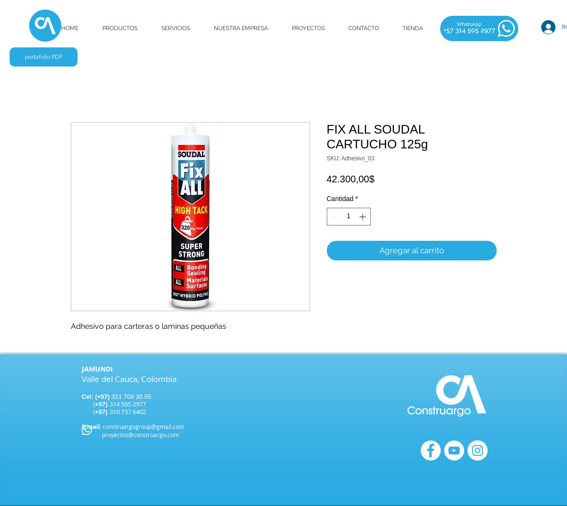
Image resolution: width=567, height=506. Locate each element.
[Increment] (363, 216)
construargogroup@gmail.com (143, 426)
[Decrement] (334, 216)
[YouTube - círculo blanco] (454, 450)
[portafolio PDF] (44, 57)
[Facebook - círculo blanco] (431, 450)
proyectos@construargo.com (140, 435)
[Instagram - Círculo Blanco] (477, 450)
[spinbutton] (348, 216)
